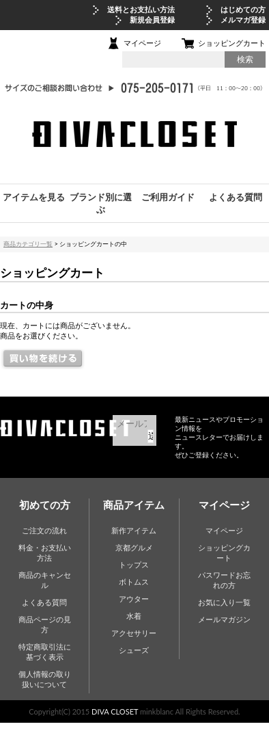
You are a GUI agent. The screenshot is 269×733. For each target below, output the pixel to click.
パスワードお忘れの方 (224, 579)
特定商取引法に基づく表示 (44, 651)
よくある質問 (235, 196)
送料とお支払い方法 (141, 9)
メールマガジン (224, 619)
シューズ (134, 649)
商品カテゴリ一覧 (28, 244)
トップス (134, 564)
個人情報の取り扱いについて (44, 679)
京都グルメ (134, 547)
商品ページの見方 (44, 624)
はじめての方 (243, 9)
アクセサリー (133, 632)
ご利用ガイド (168, 196)
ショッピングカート (232, 42)
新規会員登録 (152, 19)
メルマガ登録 (243, 19)
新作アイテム (133, 530)
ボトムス (134, 581)
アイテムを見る (34, 196)
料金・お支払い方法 (44, 552)
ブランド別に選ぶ (101, 203)
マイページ (142, 42)
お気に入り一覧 (224, 602)
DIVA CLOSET (114, 711)
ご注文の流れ (44, 530)
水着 (133, 615)
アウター (134, 598)
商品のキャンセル (44, 579)
